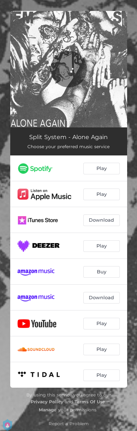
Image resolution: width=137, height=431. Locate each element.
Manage (48, 409)
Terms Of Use (90, 401)
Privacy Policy (47, 401)
